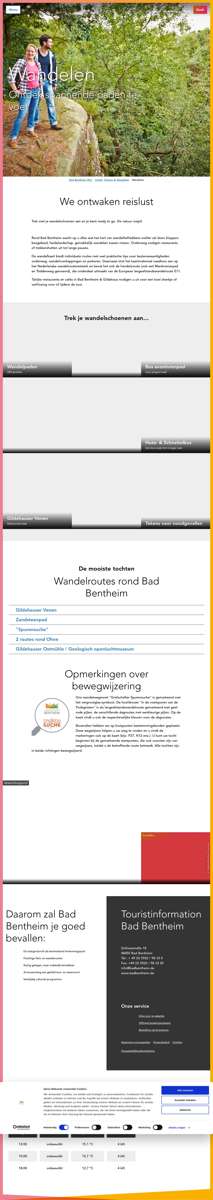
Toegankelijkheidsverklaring (138, 1051)
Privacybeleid (161, 1042)
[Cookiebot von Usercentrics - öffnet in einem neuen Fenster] (21, 1193)
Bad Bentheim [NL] (80, 180)
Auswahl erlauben (185, 1166)
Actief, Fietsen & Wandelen (112, 180)
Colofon (177, 1042)
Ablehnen (185, 1175)
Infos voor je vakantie (151, 1016)
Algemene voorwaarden (135, 1042)
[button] (200, 9)
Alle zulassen (185, 1156)
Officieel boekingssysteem (155, 1023)
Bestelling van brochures (154, 1030)
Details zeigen (177, 1193)
